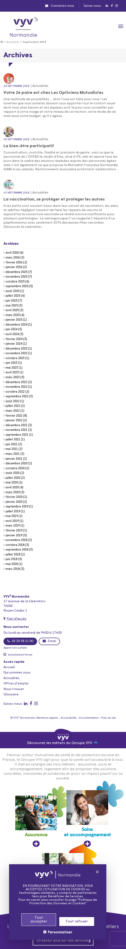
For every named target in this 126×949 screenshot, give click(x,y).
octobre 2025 (15, 281)
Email (49, 641)
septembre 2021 (17, 434)
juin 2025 (11, 300)
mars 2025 (13, 315)
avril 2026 (12, 252)
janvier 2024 (14, 343)
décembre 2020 (16, 463)
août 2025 (12, 291)
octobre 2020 (15, 468)
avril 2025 (12, 310)
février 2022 (14, 415)
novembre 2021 (16, 430)
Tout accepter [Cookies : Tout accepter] (31, 919)
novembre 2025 (16, 276)
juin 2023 (11, 362)
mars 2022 (13, 410)
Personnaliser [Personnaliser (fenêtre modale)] (52, 932)
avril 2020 (12, 487)
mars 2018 (13, 569)
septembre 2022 (17, 396)
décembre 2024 (16, 324)
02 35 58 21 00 (20, 641)
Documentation (89, 718)
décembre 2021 (16, 425)
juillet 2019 (13, 511)
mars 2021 (13, 454)
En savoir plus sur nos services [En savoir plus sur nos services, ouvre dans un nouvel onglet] (64, 940)
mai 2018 (12, 564)
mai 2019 (12, 516)
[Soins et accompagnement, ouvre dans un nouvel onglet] (87, 818)
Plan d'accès (16, 619)
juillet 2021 (13, 439)
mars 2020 (13, 492)
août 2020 (12, 473)
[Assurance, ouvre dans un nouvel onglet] (36, 821)
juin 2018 (11, 559)
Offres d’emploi (15, 683)
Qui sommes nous (17, 672)
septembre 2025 (17, 286)
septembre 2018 (17, 549)
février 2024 (14, 339)
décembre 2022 (16, 382)
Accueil (9, 667)
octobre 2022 (15, 391)
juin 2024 (11, 329)
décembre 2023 (16, 348)
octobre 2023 (15, 358)
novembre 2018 (16, 540)
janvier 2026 (14, 267)
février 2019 (14, 530)
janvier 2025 (14, 319)
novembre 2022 (16, 386)
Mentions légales (47, 718)
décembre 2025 (16, 272)
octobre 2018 (15, 545)
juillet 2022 (13, 406)
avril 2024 (12, 334)
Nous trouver (13, 689)
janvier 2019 (14, 535)
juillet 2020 (13, 478)
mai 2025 (12, 305)
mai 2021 (12, 449)
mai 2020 (12, 482)
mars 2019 (13, 525)
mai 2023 (12, 367)
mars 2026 (13, 257)
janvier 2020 (14, 501)
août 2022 (12, 401)
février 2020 (14, 497)
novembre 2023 (16, 353)
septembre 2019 (17, 506)
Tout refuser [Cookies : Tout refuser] (69, 921)
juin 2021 (11, 444)
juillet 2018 (13, 554)
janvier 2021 (14, 458)
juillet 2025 (13, 295)
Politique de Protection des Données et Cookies (56, 901)
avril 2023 (12, 372)
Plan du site (108, 718)
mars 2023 (13, 377)
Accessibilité (68, 718)
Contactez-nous (59, 5)
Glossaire (11, 694)
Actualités (12, 42)
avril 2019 (12, 521)
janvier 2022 (14, 420)
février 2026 (14, 262)
